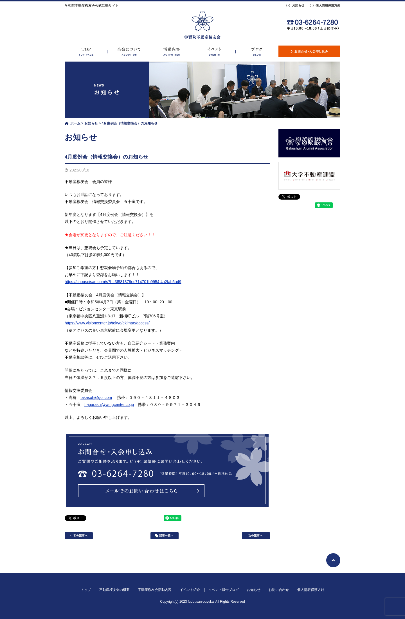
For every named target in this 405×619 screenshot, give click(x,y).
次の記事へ (256, 535)
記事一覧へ (164, 535)
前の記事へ (79, 535)
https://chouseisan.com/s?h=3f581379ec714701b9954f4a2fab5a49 (123, 281)
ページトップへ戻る (333, 560)
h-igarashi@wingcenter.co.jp (109, 404)
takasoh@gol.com (96, 397)
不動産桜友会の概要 (128, 51)
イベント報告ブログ (257, 51)
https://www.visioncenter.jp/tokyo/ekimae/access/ (107, 323)
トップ (86, 51)
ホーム (75, 123)
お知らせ (298, 5)
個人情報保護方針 (328, 5)
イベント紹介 (214, 51)
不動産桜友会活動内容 (171, 51)
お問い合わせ (309, 51)
